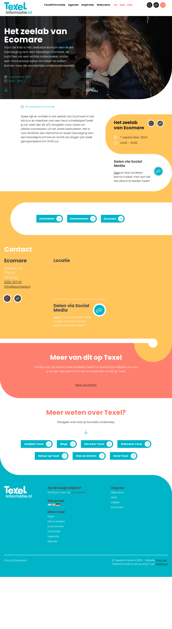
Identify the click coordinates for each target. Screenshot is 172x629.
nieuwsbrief (78, 492)
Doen (51, 516)
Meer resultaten (86, 385)
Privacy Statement (15, 560)
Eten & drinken (56, 521)
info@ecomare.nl (17, 286)
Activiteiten (46, 218)
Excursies (110, 218)
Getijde (115, 502)
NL (115, 5)
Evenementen (79, 218)
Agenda (73, 4)
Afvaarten (117, 507)
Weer (114, 497)
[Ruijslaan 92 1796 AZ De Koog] (79, 280)
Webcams (103, 4)
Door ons (161, 560)
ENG (129, 5)
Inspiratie (87, 4)
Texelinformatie (54, 4)
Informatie (54, 531)
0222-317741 (13, 282)
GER (122, 5)
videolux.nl (161, 564)
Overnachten (56, 526)
